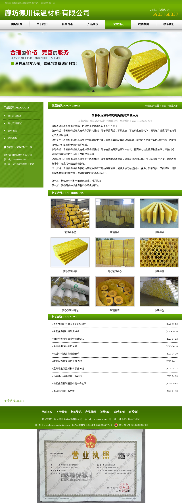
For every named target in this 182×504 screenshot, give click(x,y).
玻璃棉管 (12, 130)
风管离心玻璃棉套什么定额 (67, 376)
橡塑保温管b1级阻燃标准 (66, 331)
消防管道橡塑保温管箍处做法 (68, 338)
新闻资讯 (67, 24)
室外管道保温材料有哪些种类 (68, 368)
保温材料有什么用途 (64, 391)
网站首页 (16, 24)
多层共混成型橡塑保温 (65, 346)
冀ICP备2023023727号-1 (99, 425)
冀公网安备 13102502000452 (131, 425)
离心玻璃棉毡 (15, 123)
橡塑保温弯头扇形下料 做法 (67, 361)
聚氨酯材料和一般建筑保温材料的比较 (81, 180)
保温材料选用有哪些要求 (66, 353)
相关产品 (57, 192)
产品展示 (92, 24)
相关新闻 (57, 316)
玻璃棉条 (12, 138)
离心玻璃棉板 (15, 115)
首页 (164, 105)
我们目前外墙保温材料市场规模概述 (80, 185)
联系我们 (168, 24)
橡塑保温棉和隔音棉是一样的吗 (69, 383)
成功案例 (143, 24)
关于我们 (42, 24)
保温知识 (118, 24)
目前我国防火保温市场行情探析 (69, 323)
